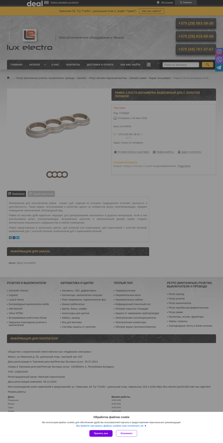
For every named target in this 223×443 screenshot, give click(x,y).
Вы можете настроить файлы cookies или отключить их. (110, 425)
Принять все (101, 433)
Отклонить (127, 433)
